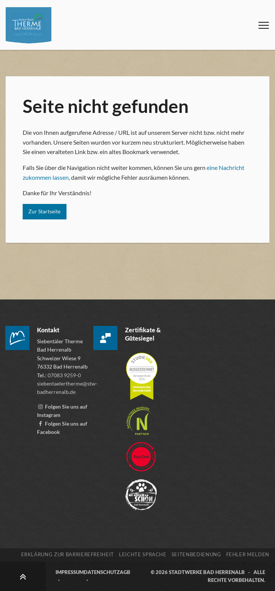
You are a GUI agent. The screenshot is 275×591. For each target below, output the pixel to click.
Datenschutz (102, 572)
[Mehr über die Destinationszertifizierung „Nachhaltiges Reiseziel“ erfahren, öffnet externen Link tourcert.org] (139, 417)
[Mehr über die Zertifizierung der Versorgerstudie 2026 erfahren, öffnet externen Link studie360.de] (141, 372)
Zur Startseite (44, 211)
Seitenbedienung (196, 554)
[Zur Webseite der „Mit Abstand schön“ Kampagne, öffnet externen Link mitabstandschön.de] (141, 491)
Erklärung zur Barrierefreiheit (67, 554)
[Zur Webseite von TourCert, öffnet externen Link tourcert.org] (141, 453)
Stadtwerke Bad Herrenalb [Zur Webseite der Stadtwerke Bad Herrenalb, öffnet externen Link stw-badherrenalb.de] (207, 572)
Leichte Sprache (143, 554)
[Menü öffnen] (263, 25)
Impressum (70, 572)
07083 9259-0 (64, 375)
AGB (125, 572)
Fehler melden (247, 554)
